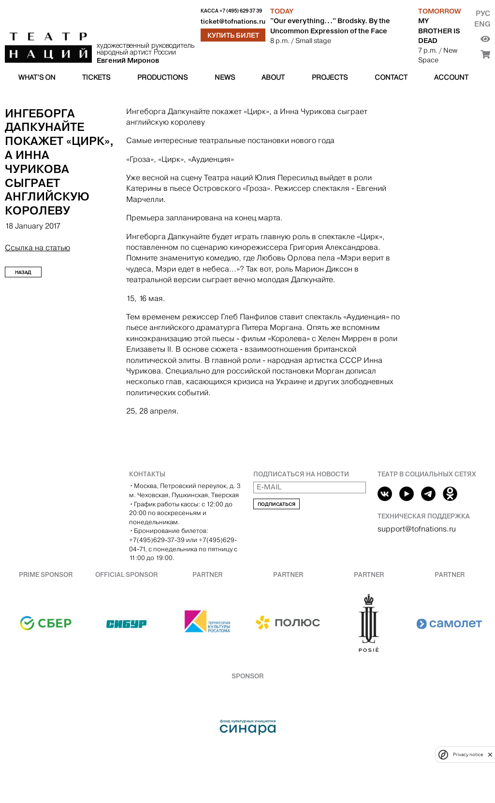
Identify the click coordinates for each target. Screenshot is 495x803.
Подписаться (276, 504)
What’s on (37, 77)
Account (451, 77)
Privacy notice (468, 754)
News (225, 77)
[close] (490, 754)
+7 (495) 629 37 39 (240, 11)
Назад (23, 272)
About (273, 77)
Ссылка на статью (37, 247)
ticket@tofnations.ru (233, 21)
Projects (330, 77)
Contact (391, 77)
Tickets (96, 77)
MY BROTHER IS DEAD (439, 30)
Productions (162, 77)
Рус (483, 13)
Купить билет (233, 35)
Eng (482, 24)
